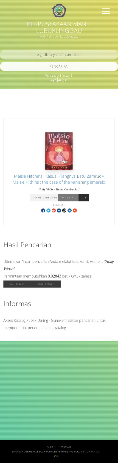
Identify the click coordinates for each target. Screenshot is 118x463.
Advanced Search (59, 75)
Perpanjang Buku (69, 451)
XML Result (17, 285)
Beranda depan (22, 451)
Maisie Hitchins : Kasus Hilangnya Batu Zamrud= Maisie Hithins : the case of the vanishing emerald (59, 179)
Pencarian (59, 67)
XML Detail (68, 197)
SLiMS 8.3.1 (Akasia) (59, 447)
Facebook (39, 451)
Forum (95, 451)
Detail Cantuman (45, 197)
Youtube (51, 451)
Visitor (85, 451)
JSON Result (46, 285)
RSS (55, 456)
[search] (59, 55)
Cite (84, 197)
